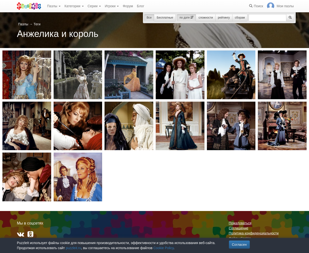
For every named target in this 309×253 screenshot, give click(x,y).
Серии (94, 6)
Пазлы (54, 6)
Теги (37, 24)
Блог (140, 6)
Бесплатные (165, 17)
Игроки (112, 6)
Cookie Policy (163, 248)
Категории (74, 6)
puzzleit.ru (73, 248)
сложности (205, 17)
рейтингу (224, 17)
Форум (128, 6)
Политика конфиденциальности (254, 233)
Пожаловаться (240, 223)
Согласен (239, 244)
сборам (240, 17)
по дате (186, 17)
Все (149, 17)
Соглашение (238, 228)
